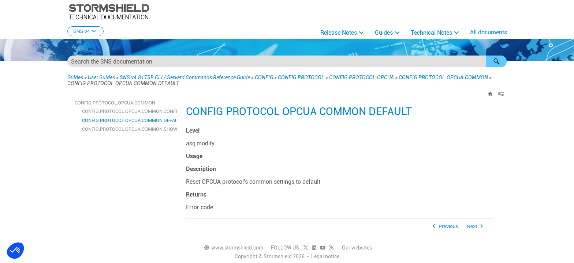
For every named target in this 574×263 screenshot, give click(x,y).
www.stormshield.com (233, 248)
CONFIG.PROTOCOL (301, 77)
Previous (448, 226)
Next (472, 226)
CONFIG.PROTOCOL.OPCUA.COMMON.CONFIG (127, 111)
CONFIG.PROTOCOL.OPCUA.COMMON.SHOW (127, 129)
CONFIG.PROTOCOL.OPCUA (361, 77)
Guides (384, 32)
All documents (488, 32)
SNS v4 (85, 31)
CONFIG (264, 77)
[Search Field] (287, 61)
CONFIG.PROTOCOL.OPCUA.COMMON (443, 77)
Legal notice (325, 256)
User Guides (101, 77)
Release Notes (338, 32)
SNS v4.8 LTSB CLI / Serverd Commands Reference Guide (185, 77)
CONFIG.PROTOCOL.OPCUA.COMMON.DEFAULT (127, 120)
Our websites (357, 248)
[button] (496, 61)
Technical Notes (431, 32)
